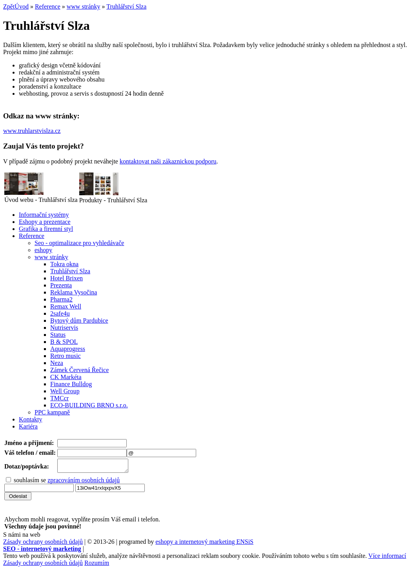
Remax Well (65, 306)
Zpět (9, 6)
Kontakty (30, 419)
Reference (47, 6)
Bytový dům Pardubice (79, 320)
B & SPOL (64, 341)
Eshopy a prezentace (44, 221)
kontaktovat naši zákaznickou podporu (168, 161)
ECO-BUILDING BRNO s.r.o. (89, 405)
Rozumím (96, 565)
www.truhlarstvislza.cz (31, 130)
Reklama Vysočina (73, 292)
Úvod (22, 6)
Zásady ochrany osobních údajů (43, 544)
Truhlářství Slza (126, 6)
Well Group (65, 391)
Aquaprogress (67, 348)
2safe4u (60, 313)
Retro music (65, 355)
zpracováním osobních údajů (83, 482)
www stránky (83, 6)
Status (58, 334)
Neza (56, 363)
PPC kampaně (52, 412)
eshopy (43, 250)
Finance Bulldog (71, 384)
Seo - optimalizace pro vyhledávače (79, 243)
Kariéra (28, 426)
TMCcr (59, 398)
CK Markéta (66, 377)
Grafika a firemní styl (46, 228)
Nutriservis (64, 327)
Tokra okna (64, 264)
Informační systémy (44, 214)
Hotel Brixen (66, 278)
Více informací (387, 558)
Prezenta (61, 285)
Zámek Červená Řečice (79, 370)
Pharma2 (61, 299)
